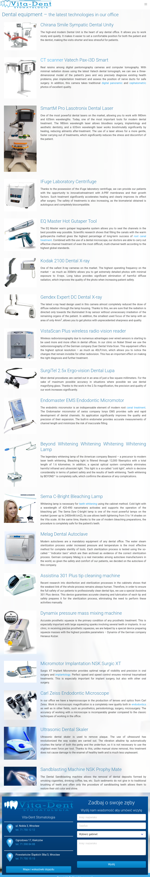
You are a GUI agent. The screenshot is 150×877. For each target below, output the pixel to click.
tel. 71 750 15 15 (25, 858)
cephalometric (137, 83)
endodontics (139, 704)
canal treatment (136, 407)
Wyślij (111, 864)
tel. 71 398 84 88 (25, 844)
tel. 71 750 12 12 (25, 829)
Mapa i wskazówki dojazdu (38, 869)
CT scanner (51, 60)
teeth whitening (88, 503)
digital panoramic (112, 83)
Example (111, 834)
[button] (145, 4)
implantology (62, 674)
